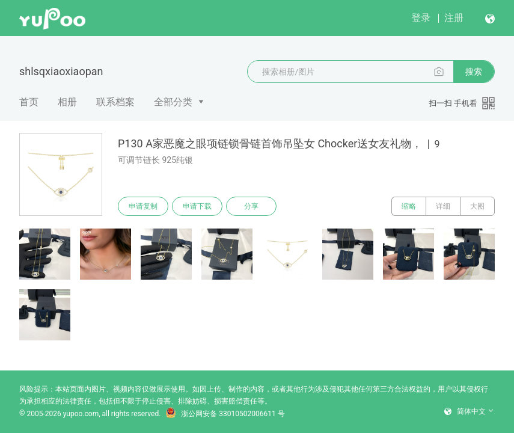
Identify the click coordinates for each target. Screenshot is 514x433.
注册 (454, 17)
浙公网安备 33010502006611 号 (224, 414)
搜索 (473, 71)
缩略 (409, 206)
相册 (67, 102)
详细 (443, 206)
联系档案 (115, 102)
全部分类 (173, 102)
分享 (251, 206)
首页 (28, 102)
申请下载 (197, 206)
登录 (420, 17)
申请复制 (143, 206)
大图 (477, 206)
